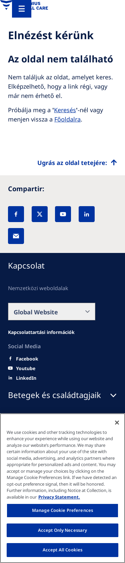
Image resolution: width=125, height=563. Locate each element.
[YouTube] (63, 214)
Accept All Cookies (62, 550)
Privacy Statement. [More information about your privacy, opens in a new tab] (59, 497)
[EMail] (16, 236)
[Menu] (21, 9)
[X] (40, 214)
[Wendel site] (41, 332)
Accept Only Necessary (62, 530)
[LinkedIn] (87, 214)
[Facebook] (16, 214)
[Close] (117, 422)
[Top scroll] (77, 162)
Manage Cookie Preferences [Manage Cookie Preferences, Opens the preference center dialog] (62, 510)
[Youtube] (25, 368)
